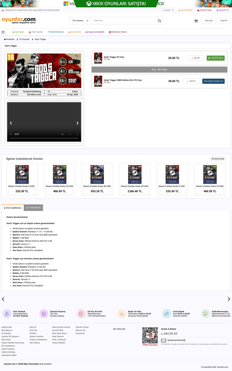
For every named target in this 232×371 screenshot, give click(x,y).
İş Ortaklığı (6, 333)
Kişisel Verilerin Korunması (13, 343)
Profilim (33, 333)
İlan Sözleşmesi (8, 346)
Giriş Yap (33, 330)
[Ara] (159, 20)
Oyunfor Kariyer (82, 327)
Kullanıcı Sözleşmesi (38, 340)
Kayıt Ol (33, 327)
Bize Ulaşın (6, 340)
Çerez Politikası (8, 349)
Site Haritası (35, 343)
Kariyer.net (80, 333)
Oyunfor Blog (57, 330)
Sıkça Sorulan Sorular (61, 327)
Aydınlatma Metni (9, 355)
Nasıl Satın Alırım (59, 333)
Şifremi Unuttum (37, 336)
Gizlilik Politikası (8, 352)
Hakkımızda (7, 327)
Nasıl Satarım (58, 336)
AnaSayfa (10, 39)
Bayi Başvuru (7, 330)
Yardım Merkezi (58, 343)
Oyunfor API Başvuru (10, 336)
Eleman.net (80, 330)
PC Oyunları (25, 39)
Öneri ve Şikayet (59, 340)
